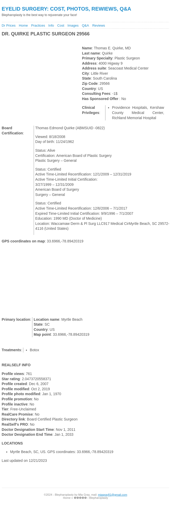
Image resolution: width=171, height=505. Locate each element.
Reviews (98, 25)
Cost (60, 25)
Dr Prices (9, 25)
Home (23, 25)
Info (51, 25)
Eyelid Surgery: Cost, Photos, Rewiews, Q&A (66, 9)
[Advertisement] (61, 41)
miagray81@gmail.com (112, 494)
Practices (38, 25)
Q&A (85, 25)
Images (73, 25)
